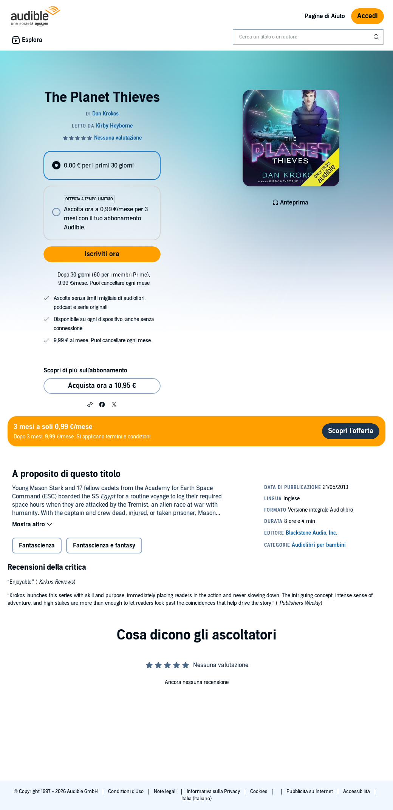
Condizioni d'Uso (126, 791)
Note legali (166, 791)
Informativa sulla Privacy (214, 791)
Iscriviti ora (102, 254)
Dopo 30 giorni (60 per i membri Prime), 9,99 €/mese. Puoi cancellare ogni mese (103, 279)
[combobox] (308, 37)
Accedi (367, 16)
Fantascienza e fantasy (104, 545)
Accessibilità (357, 791)
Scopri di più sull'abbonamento (85, 370)
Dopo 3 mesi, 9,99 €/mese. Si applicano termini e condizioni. (83, 431)
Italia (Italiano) (196, 799)
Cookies (259, 791)
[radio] (101, 165)
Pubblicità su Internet (310, 791)
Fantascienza (37, 545)
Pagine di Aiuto (325, 16)
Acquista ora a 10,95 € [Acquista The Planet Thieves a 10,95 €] (102, 386)
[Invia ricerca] (377, 37)
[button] (90, 404)
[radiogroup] (101, 195)
